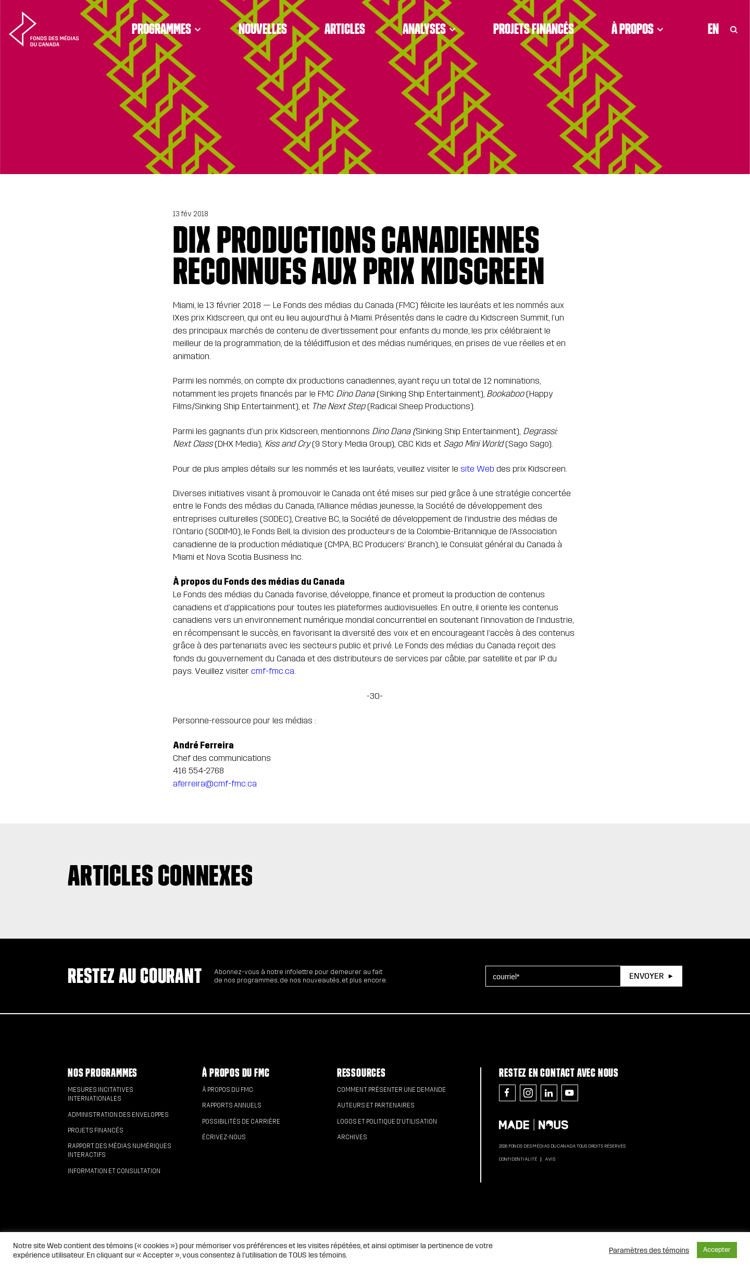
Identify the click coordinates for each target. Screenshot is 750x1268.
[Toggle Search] (734, 28)
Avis (550, 1159)
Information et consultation (114, 1171)
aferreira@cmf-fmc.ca (215, 783)
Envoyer (646, 976)
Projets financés (533, 29)
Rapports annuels (231, 1105)
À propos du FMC (235, 1073)
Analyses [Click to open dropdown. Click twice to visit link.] (429, 28)
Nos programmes (103, 1073)
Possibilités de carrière (241, 1121)
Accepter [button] (717, 1250)
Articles (344, 29)
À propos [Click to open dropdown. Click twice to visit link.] (637, 28)
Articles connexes (160, 875)
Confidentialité (518, 1159)
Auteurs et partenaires (376, 1105)
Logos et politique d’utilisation (387, 1121)
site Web (477, 468)
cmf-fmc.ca (272, 671)
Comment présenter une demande (391, 1089)
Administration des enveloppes (118, 1114)
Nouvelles (263, 29)
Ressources (361, 1073)
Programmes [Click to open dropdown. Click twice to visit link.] (166, 28)
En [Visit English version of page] (713, 29)
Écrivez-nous (224, 1137)
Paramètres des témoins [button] (649, 1250)
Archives (352, 1137)
